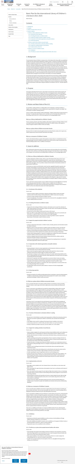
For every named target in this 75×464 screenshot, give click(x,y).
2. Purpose (29, 28)
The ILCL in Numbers (12, 22)
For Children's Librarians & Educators (39, 4)
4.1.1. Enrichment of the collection (35, 34)
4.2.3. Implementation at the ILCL (35, 46)
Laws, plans (18, 9)
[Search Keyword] (57, 2)
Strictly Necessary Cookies (15, 460)
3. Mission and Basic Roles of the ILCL (34, 29)
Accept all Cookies (24, 461)
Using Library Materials (10, 4)
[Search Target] (51, 2)
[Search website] (63, 2)
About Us (13, 9)
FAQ (9, 36)
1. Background (30, 26)
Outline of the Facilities (13, 27)
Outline (9, 16)
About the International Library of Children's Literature (64, 4)
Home (2, 4)
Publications (10, 29)
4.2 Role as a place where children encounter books (38, 42)
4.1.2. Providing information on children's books (38, 35)
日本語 (72, 2)
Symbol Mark (11, 34)
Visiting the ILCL (18, 4)
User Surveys (10, 31)
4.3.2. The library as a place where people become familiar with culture (42, 51)
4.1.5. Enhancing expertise (34, 40)
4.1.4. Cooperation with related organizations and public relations (41, 39)
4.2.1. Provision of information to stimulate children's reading (41, 43)
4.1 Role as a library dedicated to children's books (37, 32)
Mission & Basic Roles (12, 14)
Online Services (51, 4)
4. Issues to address (31, 31)
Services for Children (27, 4)
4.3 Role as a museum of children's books (36, 48)
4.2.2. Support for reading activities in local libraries (39, 45)
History (10, 20)
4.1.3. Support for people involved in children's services (39, 37)
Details (3, 460)
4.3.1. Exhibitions (32, 50)
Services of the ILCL (12, 18)
